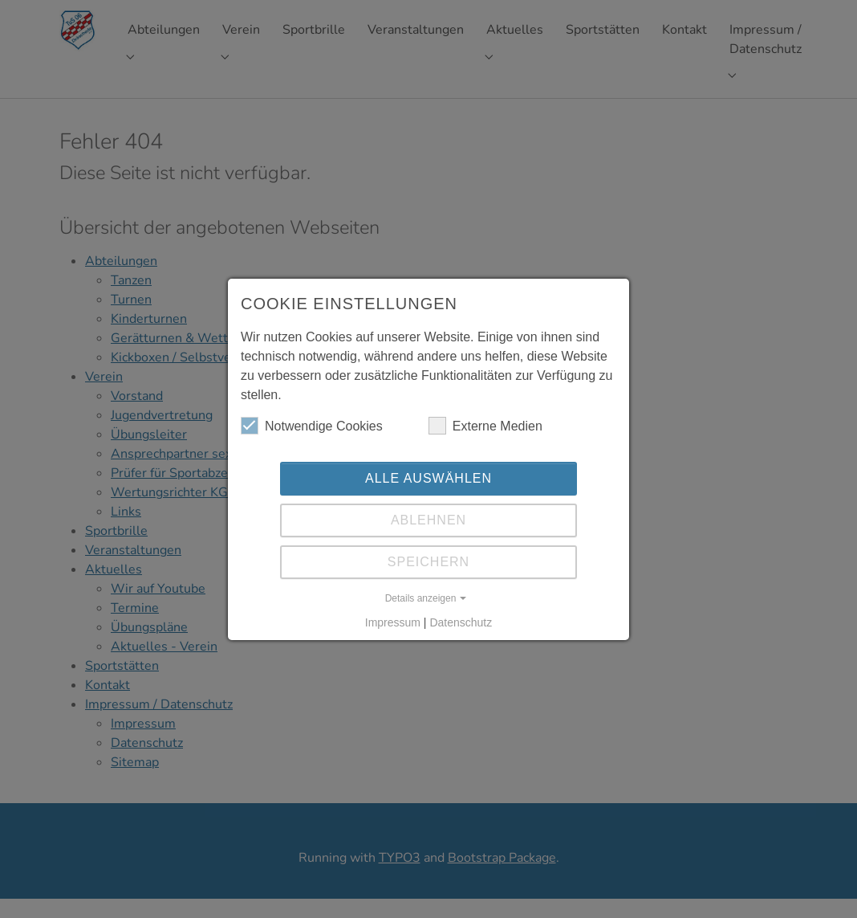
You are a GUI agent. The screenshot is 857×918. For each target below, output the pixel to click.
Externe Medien (485, 426)
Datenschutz (460, 622)
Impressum (392, 622)
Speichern (428, 562)
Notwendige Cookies (312, 426)
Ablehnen (428, 520)
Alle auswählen (428, 478)
